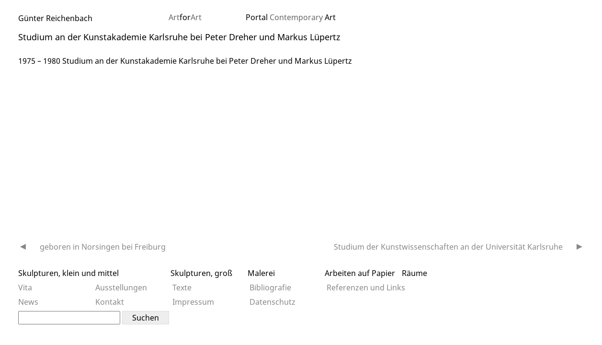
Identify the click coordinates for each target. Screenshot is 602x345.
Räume (414, 273)
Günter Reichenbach (55, 18)
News (28, 302)
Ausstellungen (121, 287)
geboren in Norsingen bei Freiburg (103, 247)
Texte (182, 287)
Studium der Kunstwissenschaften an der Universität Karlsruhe (448, 247)
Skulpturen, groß (201, 273)
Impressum (193, 302)
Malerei (261, 273)
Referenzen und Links (366, 287)
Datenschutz (272, 302)
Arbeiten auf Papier (360, 273)
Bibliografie (270, 287)
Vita (25, 287)
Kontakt (109, 302)
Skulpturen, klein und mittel (68, 273)
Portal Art (291, 17)
